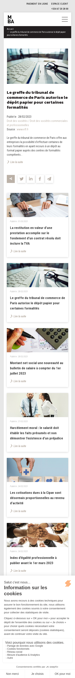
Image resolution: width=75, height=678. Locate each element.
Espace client (59, 3)
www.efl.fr (22, 129)
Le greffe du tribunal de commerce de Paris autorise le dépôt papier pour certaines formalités (37, 303)
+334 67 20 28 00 (59, 8)
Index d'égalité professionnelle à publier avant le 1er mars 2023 (33, 561)
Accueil (10, 29)
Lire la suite (16, 162)
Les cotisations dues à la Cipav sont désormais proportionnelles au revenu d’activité (36, 498)
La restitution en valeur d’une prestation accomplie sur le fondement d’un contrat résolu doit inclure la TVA (35, 236)
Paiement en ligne (37, 3)
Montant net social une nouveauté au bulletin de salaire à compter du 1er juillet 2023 (37, 368)
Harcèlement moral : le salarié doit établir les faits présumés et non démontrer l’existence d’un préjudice (36, 433)
